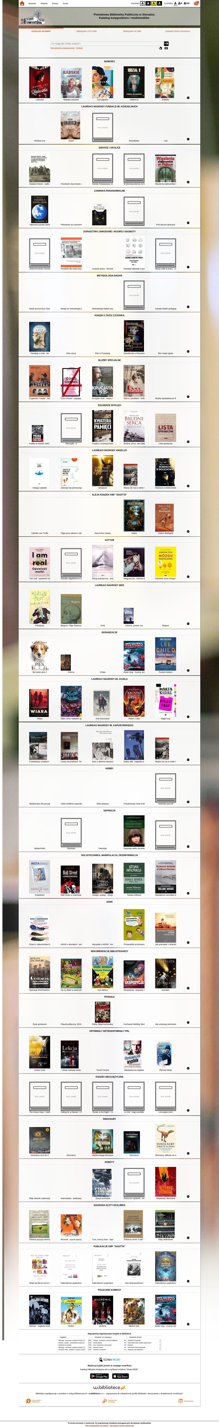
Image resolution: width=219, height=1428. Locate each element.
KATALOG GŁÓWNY (41, 31)
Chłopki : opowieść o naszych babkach (105, 1340)
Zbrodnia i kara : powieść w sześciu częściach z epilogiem (77, 1349)
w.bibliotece (96, 1393)
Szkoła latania (97, 1343)
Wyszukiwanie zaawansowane (63, 48)
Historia (44, 3)
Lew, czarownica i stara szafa (102, 1345)
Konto (65, 3)
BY (159, 3)
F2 (186, 3)
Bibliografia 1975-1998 (87, 31)
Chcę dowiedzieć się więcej (96, 1426)
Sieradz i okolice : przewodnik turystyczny (71, 1343)
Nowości (32, 3)
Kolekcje (79, 48)
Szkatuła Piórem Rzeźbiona (177, 31)
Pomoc (55, 3)
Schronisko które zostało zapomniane (139, 1343)
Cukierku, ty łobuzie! (99, 1349)
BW (148, 3)
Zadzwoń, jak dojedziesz (135, 1349)
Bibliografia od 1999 (132, 31)
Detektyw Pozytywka (134, 1340)
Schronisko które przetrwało (136, 1347)
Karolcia (130, 1345)
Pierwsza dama (98, 1347)
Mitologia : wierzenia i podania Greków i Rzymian (74, 1340)
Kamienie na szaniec (65, 1345)
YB (153, 3)
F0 (175, 3)
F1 (180, 3)
